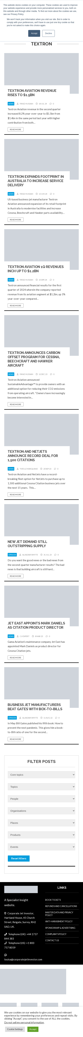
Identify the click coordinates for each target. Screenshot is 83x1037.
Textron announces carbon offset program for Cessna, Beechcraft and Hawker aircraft (34, 359)
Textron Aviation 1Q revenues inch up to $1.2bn (36, 269)
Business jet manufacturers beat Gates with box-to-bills (35, 707)
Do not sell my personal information (24, 1022)
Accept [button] (34, 33)
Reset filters (18, 858)
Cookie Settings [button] (15, 1029)
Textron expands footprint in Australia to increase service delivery (36, 181)
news (11, 104)
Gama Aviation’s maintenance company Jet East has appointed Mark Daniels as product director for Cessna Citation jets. (36, 646)
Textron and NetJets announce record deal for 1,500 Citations (33, 456)
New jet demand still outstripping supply (27, 544)
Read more (15, 129)
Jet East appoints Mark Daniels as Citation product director (36, 625)
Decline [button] (48, 33)
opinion (12, 555)
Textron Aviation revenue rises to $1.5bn (32, 93)
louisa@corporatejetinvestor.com (23, 959)
